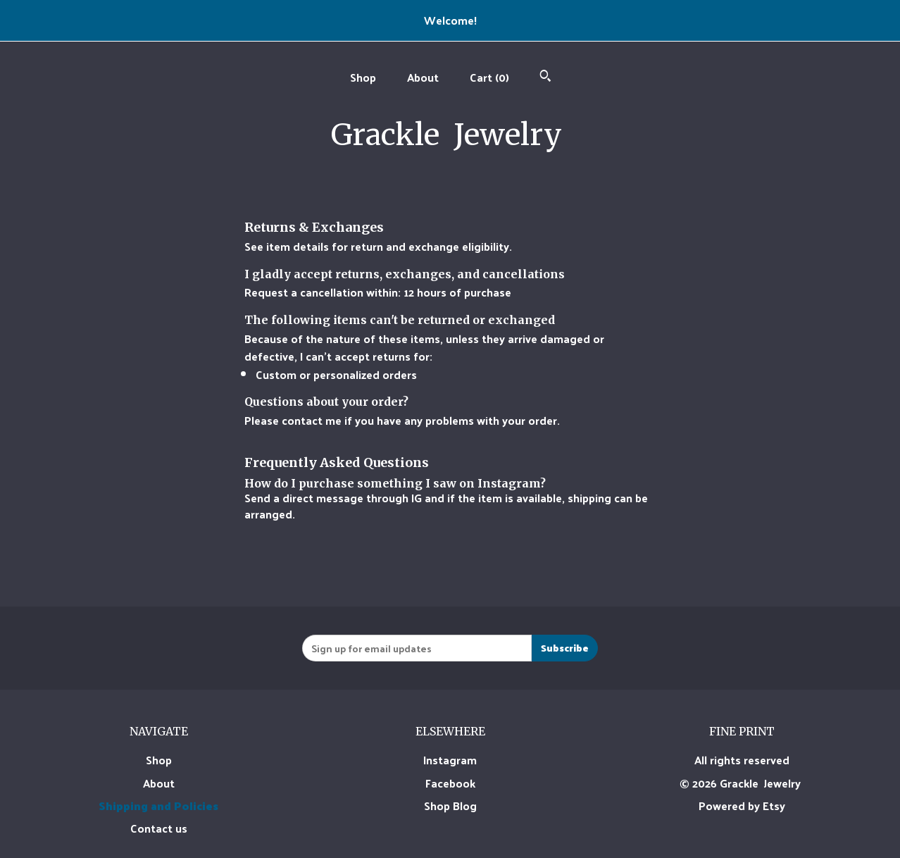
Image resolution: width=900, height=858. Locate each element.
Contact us (158, 828)
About (423, 77)
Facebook (450, 783)
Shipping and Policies (158, 805)
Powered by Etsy (742, 805)
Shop (363, 77)
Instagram (450, 760)
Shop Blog (450, 805)
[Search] (545, 77)
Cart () (489, 77)
